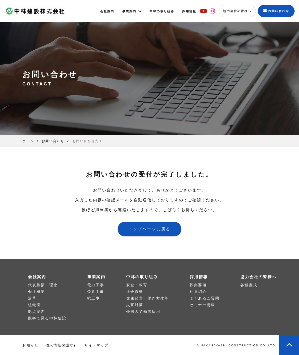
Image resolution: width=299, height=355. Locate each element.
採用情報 (189, 11)
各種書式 (249, 285)
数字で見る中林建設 (47, 318)
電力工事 (95, 285)
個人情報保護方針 (61, 345)
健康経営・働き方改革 (147, 298)
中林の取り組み (162, 11)
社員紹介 (198, 291)
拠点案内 (36, 311)
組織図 (34, 305)
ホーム (28, 141)
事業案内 (129, 11)
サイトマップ (96, 345)
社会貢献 (134, 291)
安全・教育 (137, 285)
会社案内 (107, 11)
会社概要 (36, 291)
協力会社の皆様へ (237, 11)
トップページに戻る (149, 229)
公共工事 (95, 291)
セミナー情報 (202, 305)
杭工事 (93, 298)
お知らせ (30, 345)
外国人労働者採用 (143, 311)
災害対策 (134, 305)
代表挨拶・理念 (43, 285)
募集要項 (198, 285)
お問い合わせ (278, 11)
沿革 (32, 298)
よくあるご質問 (204, 298)
